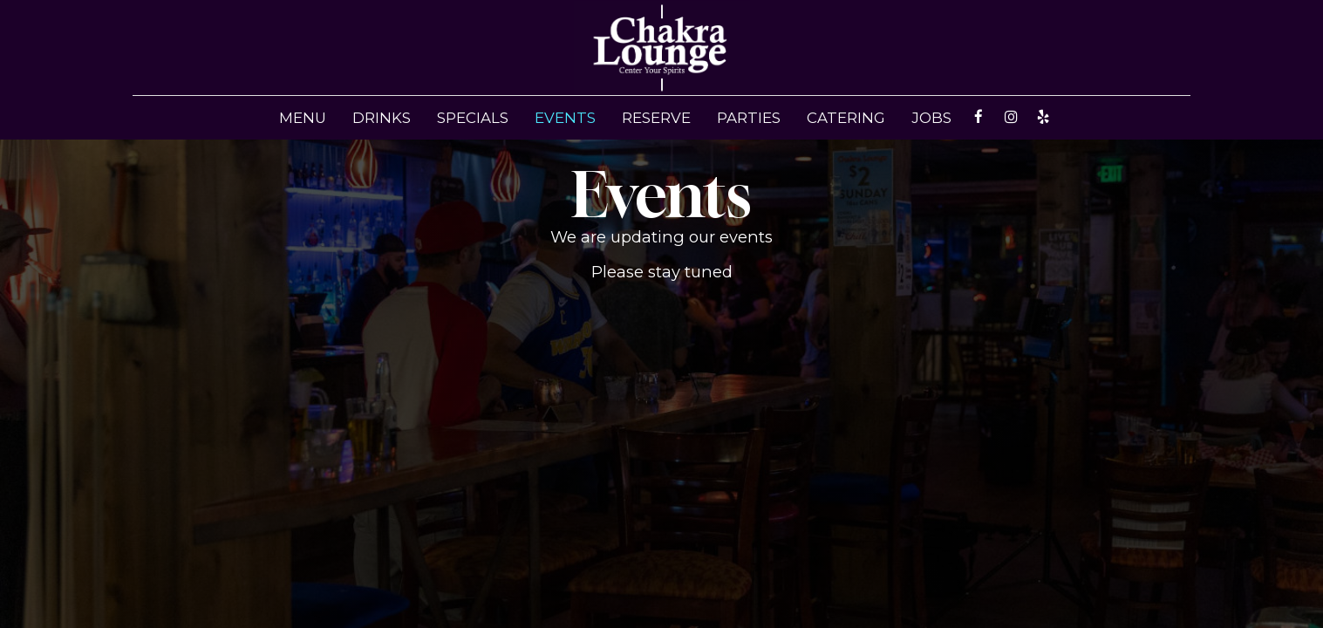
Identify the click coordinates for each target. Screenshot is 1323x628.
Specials (472, 117)
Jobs (931, 117)
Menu (302, 117)
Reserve (656, 117)
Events (565, 117)
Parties (749, 117)
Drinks (381, 117)
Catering (846, 117)
